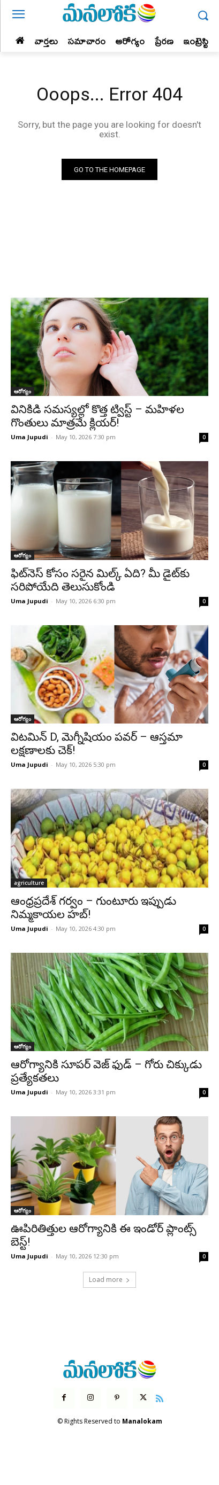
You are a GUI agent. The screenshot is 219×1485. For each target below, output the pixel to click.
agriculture (29, 883)
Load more (109, 1279)
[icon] (159, 1397)
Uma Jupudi (29, 437)
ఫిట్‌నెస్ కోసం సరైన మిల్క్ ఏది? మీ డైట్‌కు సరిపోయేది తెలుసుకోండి (100, 580)
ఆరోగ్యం (22, 391)
